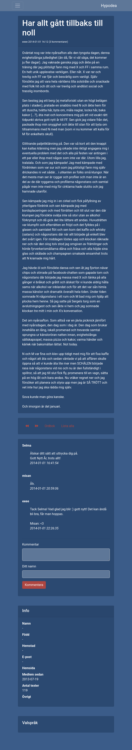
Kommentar (30, 544)
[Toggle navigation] (17, 6)
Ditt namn (29, 566)
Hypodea (109, 5)
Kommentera (34, 585)
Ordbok (50, 426)
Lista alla (67, 426)
